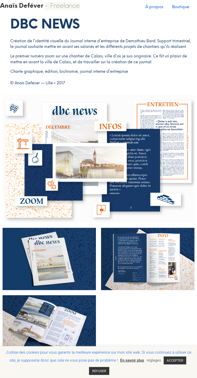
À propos (154, 7)
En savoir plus (132, 360)
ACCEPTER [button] (175, 360)
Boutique (180, 7)
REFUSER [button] (99, 371)
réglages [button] (154, 360)
